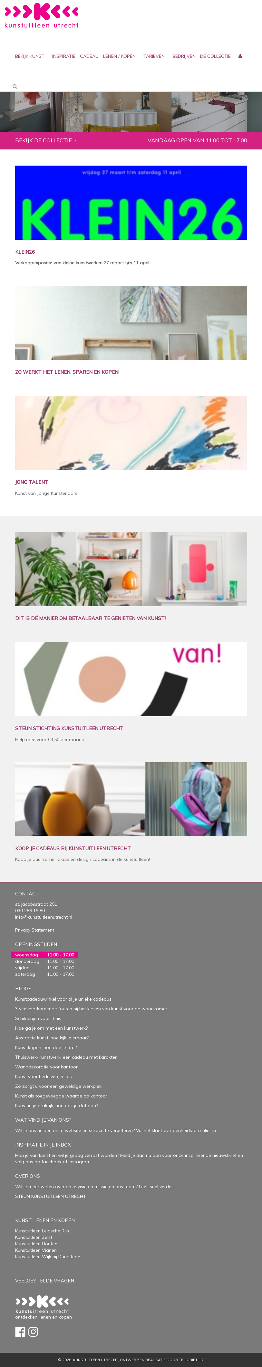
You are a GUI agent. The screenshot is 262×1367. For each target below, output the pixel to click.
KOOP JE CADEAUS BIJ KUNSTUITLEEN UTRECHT (73, 849)
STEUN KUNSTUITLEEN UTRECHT (50, 1196)
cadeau (89, 56)
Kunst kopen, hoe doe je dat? (46, 1047)
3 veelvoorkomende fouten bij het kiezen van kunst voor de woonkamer (91, 1009)
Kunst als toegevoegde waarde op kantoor (61, 1096)
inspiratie (63, 56)
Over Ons (27, 1176)
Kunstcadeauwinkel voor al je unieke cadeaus (63, 999)
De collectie (215, 56)
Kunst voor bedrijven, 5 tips (43, 1076)
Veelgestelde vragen (44, 1281)
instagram (80, 1162)
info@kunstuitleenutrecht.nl (43, 917)
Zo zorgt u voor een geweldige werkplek (58, 1086)
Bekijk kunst (29, 56)
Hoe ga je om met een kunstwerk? (51, 1028)
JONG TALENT (31, 482)
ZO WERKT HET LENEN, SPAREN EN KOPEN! (67, 372)
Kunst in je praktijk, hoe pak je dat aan (55, 1105)
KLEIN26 (25, 252)
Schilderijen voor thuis (38, 1018)
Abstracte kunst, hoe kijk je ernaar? (52, 1038)
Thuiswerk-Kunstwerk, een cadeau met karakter (66, 1057)
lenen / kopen (119, 56)
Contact (27, 894)
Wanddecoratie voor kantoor (46, 1067)
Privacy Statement (34, 930)
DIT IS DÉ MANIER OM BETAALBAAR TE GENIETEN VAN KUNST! (90, 618)
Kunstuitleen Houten (36, 1244)
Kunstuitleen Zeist (33, 1237)
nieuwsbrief (224, 1155)
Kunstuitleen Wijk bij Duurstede (47, 1257)
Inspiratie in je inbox (43, 1145)
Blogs (23, 988)
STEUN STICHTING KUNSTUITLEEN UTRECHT (69, 728)
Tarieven (154, 56)
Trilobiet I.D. (191, 1360)
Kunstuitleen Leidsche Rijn (42, 1231)
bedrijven (184, 56)
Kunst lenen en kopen (45, 1220)
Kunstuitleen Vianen (36, 1250)
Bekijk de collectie (43, 141)
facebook (52, 1162)
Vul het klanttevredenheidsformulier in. (176, 1130)
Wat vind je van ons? (43, 1120)
